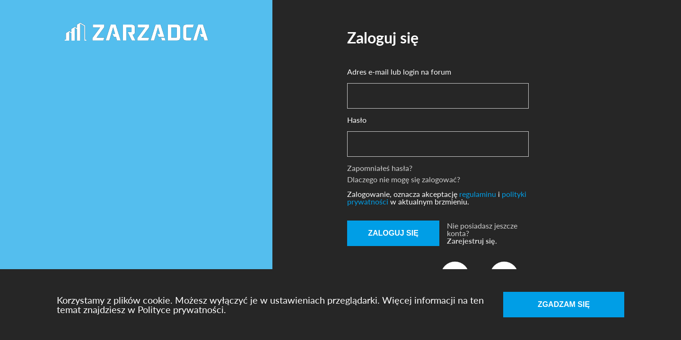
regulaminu (478, 193)
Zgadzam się (564, 304)
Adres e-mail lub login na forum (399, 72)
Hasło (357, 120)
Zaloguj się (393, 233)
